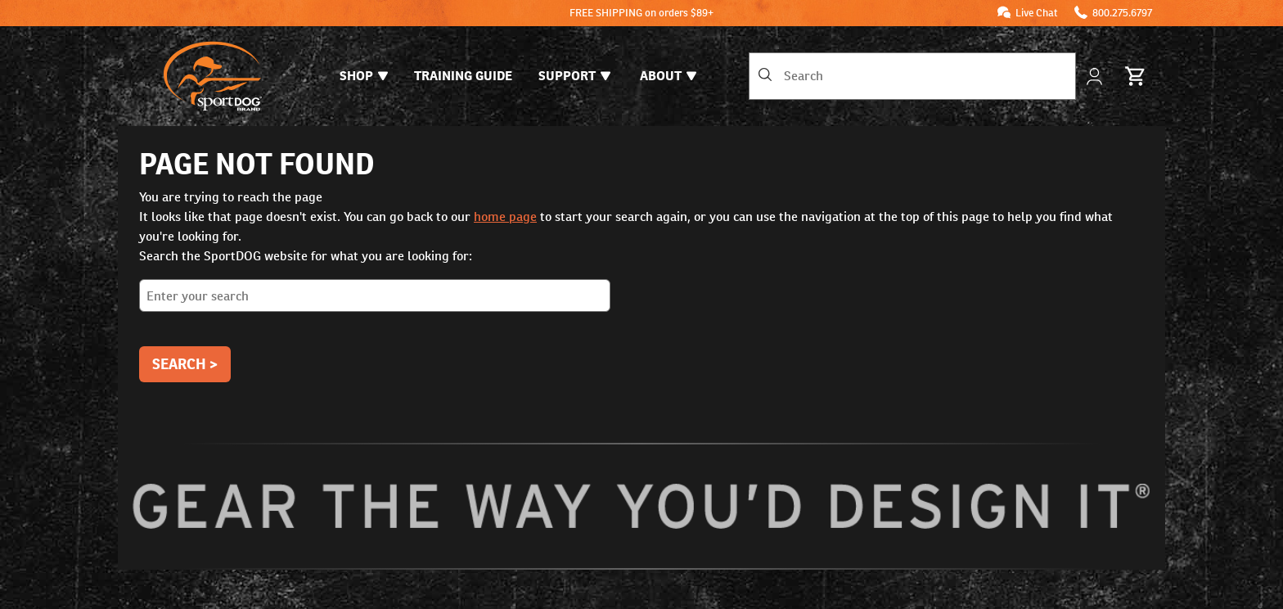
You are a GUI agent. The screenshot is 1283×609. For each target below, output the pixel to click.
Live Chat (1036, 13)
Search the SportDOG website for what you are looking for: (641, 286)
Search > (185, 363)
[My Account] (1096, 76)
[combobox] (912, 76)
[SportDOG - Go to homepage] (213, 76)
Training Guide (463, 75)
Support (574, 75)
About (668, 75)
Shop (364, 75)
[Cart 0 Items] (1135, 76)
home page (505, 216)
